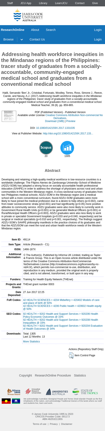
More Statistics (31, 341)
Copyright (25, 375)
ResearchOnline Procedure (53, 375)
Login (98, 30)
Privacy (54, 424)
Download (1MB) (54, 121)
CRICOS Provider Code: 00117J (52, 416)
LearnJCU (61, 3)
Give (95, 3)
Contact (80, 3)
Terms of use (39, 424)
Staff (10, 3)
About (35, 30)
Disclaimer (66, 424)
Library (43, 3)
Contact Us (37, 39)
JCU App (25, 3)
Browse (8, 39)
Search (51, 30)
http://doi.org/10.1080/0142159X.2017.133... (68, 133)
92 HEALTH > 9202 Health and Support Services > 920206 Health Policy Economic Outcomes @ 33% (60, 315)
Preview (70, 121)
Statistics (80, 375)
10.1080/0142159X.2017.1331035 (55, 127)
